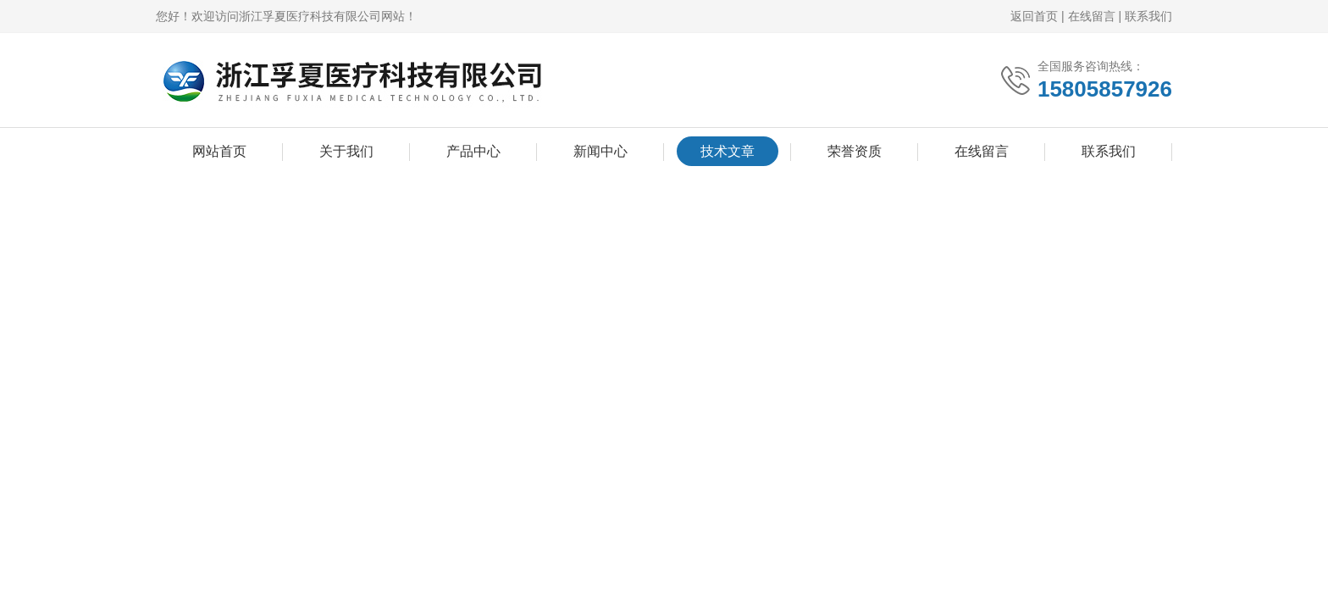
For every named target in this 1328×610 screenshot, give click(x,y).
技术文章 (727, 151)
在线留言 (1091, 16)
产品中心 (473, 151)
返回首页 (1034, 16)
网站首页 (219, 151)
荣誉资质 (854, 151)
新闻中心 (600, 151)
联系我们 (1148, 16)
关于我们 (346, 151)
